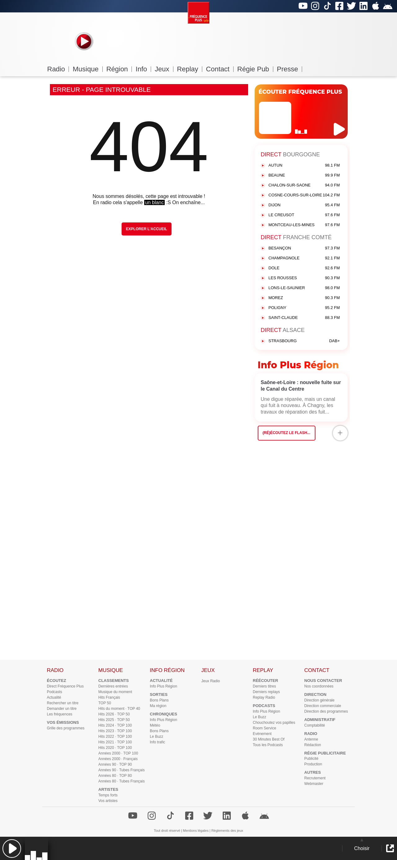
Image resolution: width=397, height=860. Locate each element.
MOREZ (304, 298)
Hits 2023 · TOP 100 (115, 731)
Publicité (311, 758)
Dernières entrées (113, 686)
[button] (11, 848)
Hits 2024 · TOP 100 (115, 725)
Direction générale (319, 700)
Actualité (54, 697)
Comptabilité (314, 725)
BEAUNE (304, 175)
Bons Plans (159, 700)
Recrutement (315, 778)
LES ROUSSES (304, 278)
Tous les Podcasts (268, 745)
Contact (220, 69)
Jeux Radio (210, 681)
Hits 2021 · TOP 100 (115, 742)
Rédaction (312, 745)
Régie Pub (255, 69)
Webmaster (313, 784)
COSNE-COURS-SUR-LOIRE (304, 195)
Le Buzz (156, 736)
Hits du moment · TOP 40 (119, 708)
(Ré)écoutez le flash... (286, 433)
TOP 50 (104, 703)
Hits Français (109, 697)
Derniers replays (266, 692)
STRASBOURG (304, 341)
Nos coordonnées (318, 686)
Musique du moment (115, 692)
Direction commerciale (322, 706)
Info (143, 69)
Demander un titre (62, 708)
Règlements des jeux (227, 830)
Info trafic (157, 742)
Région (119, 69)
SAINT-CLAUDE (304, 317)
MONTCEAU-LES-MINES (304, 225)
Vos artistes (108, 801)
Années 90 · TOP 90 (115, 764)
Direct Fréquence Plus (65, 686)
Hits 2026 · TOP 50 (114, 714)
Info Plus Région (163, 686)
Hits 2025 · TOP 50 (114, 720)
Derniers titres (264, 686)
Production (313, 764)
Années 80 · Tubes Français (121, 781)
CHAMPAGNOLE (304, 258)
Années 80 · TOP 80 (115, 775)
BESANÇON (304, 248)
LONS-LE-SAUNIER (304, 288)
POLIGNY (304, 308)
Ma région (158, 706)
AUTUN (304, 165)
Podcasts (54, 692)
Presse (289, 69)
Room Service (264, 728)
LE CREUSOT (304, 215)
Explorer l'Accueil (146, 229)
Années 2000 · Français (118, 759)
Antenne (311, 739)
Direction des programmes (326, 711)
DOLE (304, 268)
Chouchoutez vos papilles (274, 722)
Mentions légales (196, 830)
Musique (87, 69)
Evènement (262, 734)
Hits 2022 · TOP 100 (115, 736)
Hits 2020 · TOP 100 (115, 748)
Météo (155, 725)
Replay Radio (264, 697)
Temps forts (108, 795)
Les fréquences (59, 714)
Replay (189, 69)
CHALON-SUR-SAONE (304, 185)
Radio (58, 69)
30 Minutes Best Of (268, 739)
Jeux (164, 69)
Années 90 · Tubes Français (121, 770)
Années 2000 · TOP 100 (118, 753)
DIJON (304, 205)
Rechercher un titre (62, 703)
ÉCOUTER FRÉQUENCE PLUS (300, 91)
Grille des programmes (65, 728)
